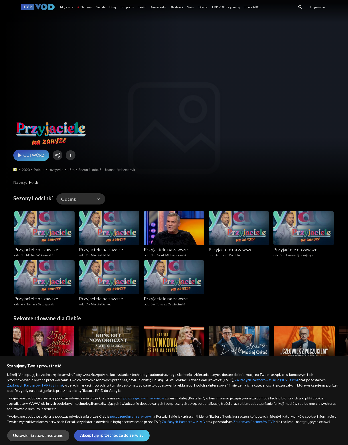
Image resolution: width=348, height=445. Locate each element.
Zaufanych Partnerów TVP (254, 421)
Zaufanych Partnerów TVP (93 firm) (35, 385)
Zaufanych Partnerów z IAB (183, 421)
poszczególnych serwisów (143, 398)
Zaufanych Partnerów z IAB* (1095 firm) (266, 380)
